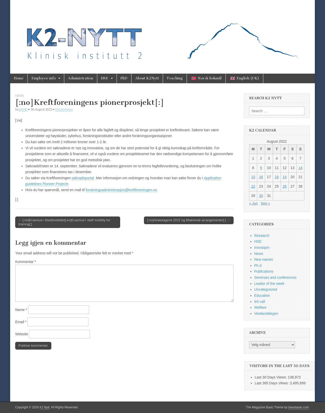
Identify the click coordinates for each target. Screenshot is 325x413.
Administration (80, 78)
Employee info (43, 78)
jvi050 (23, 109)
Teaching (175, 78)
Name (21, 310)
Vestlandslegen (266, 313)
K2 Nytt (45, 407)
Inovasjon (261, 247)
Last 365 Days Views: (272, 383)
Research (261, 236)
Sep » (265, 203)
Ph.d (258, 265)
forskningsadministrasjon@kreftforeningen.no (121, 190)
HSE (104, 78)
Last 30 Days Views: (271, 377)
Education (262, 295)
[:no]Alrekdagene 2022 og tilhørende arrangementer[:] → (188, 220)
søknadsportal (83, 178)
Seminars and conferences (275, 277)
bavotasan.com (298, 407)
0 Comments (64, 109)
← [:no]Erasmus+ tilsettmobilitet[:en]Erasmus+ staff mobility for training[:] (64, 222)
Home (19, 78)
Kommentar (25, 262)
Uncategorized (265, 289)
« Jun (253, 203)
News (19, 95)
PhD (124, 78)
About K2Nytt (147, 78)
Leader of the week (269, 284)
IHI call (259, 302)
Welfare (260, 307)
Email (20, 322)
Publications (263, 271)
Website (21, 334)
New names (263, 259)
